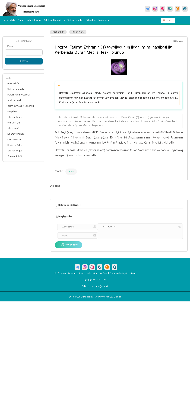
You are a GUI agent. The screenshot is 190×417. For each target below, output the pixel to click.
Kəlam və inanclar (16, 134)
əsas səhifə (9, 20)
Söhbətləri (91, 20)
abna (71, 171)
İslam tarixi (13, 128)
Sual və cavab (14, 100)
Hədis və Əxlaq (14, 145)
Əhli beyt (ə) (78, 32)
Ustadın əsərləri (75, 20)
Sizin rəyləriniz (109, 226)
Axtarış (24, 61)
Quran (21, 20)
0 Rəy (178, 41)
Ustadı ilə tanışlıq (16, 89)
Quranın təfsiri (14, 156)
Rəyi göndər (69, 245)
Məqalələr (12, 111)
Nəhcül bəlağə (34, 20)
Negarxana (104, 20)
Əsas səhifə (58, 32)
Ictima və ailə (14, 139)
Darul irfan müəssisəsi (18, 95)
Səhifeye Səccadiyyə (54, 20)
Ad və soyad (68, 226)
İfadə (10, 46)
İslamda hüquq (14, 117)
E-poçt (65, 235)
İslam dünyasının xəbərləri (20, 106)
